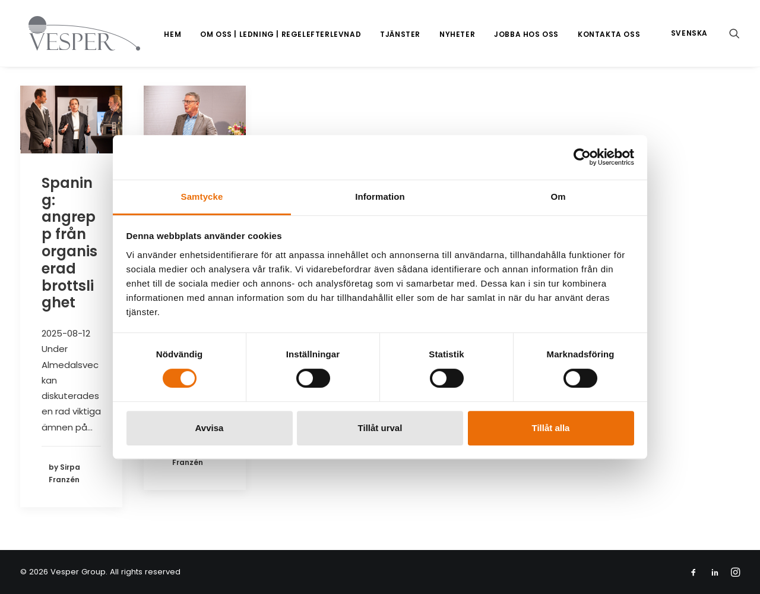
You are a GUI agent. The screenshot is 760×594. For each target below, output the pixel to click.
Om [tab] (557, 196)
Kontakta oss (609, 34)
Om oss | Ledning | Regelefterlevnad (280, 34)
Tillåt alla (551, 428)
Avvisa (209, 428)
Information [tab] (380, 196)
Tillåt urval (380, 428)
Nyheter (457, 34)
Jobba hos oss (526, 34)
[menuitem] (172, 34)
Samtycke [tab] (202, 196)
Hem (172, 34)
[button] (734, 33)
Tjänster (400, 34)
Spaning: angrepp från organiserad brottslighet (69, 243)
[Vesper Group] (76, 33)
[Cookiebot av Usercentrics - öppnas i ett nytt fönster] (582, 157)
